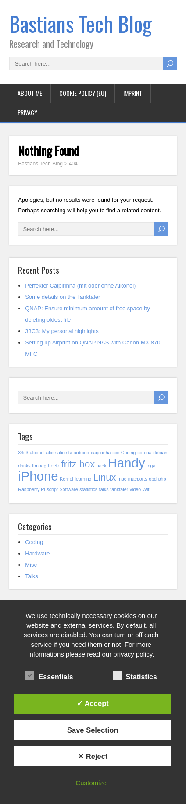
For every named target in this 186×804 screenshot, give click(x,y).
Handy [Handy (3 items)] (126, 463)
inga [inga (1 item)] (151, 465)
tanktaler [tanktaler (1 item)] (119, 489)
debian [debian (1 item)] (160, 452)
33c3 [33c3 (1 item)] (23, 452)
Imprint (132, 93)
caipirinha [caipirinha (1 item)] (101, 452)
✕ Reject (92, 756)
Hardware (37, 553)
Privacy (27, 112)
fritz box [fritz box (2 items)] (78, 464)
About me (30, 93)
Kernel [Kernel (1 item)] (66, 478)
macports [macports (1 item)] (137, 478)
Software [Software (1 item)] (69, 489)
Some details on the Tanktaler (62, 297)
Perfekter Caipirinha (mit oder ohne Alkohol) (80, 285)
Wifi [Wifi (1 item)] (146, 489)
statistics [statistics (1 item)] (88, 489)
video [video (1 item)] (135, 489)
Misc (31, 565)
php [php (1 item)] (162, 478)
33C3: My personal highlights (62, 331)
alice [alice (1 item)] (51, 452)
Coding (34, 542)
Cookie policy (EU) (82, 93)
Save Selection (92, 730)
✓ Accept (93, 703)
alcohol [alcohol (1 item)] (37, 452)
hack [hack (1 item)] (102, 465)
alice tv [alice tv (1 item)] (64, 452)
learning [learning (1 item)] (83, 478)
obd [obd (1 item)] (153, 478)
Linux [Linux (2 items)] (104, 477)
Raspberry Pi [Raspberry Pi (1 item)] (31, 489)
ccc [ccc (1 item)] (115, 452)
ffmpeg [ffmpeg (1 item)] (39, 465)
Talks (31, 576)
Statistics (135, 676)
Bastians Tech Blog (80, 23)
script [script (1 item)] (51, 489)
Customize (91, 782)
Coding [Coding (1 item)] (128, 452)
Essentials (49, 676)
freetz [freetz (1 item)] (54, 465)
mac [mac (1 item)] (122, 478)
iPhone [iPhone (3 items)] (38, 476)
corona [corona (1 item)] (144, 452)
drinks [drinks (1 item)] (24, 465)
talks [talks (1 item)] (104, 489)
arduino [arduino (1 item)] (81, 452)
